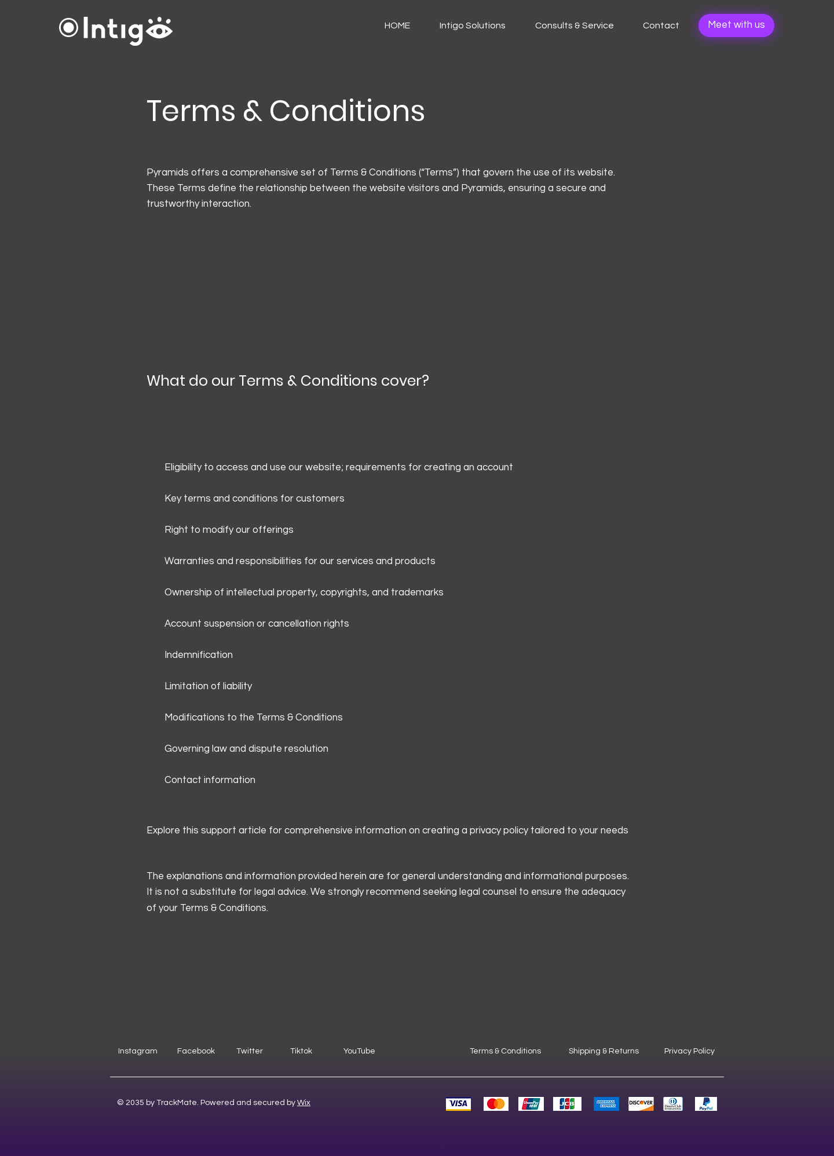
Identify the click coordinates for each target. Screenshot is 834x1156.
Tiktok (301, 1051)
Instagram (138, 1051)
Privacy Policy (689, 1051)
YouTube (359, 1051)
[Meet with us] (736, 25)
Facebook (196, 1051)
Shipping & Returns (604, 1051)
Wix (303, 1103)
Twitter (249, 1051)
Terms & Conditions (505, 1051)
